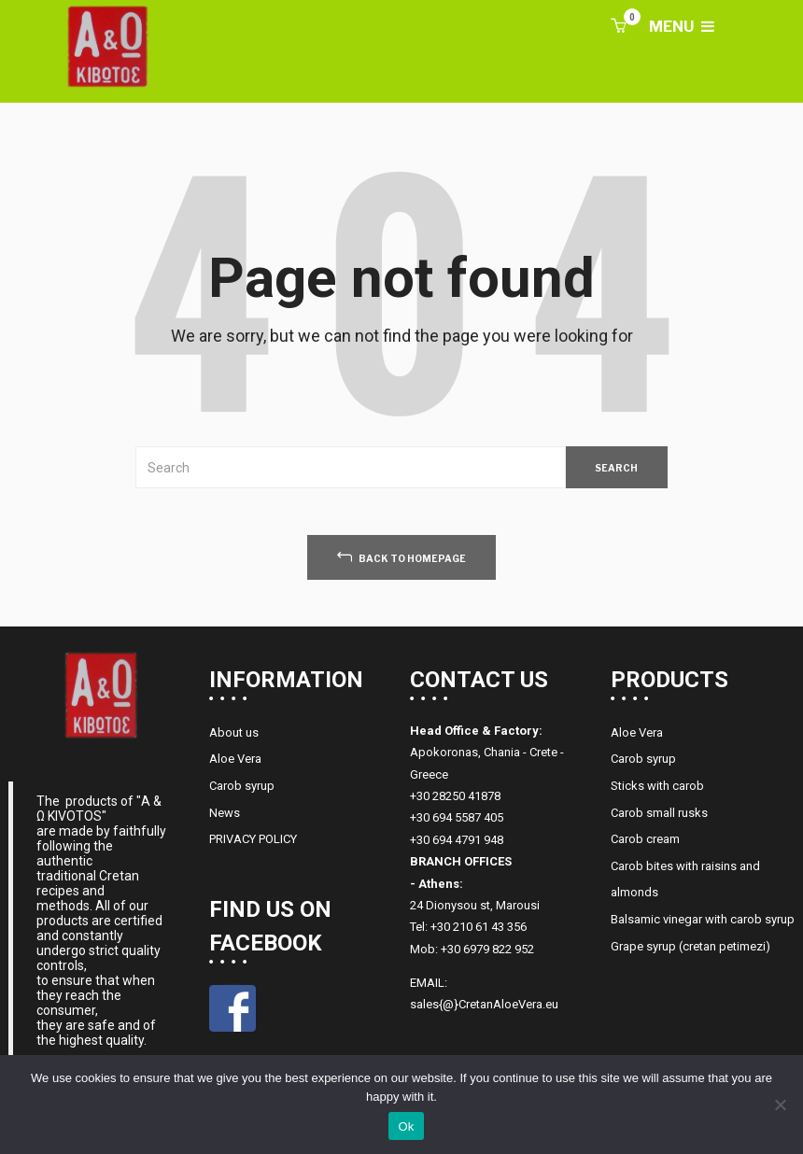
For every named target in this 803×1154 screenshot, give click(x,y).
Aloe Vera (235, 759)
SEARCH (616, 467)
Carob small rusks (659, 813)
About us (234, 732)
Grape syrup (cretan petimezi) (690, 946)
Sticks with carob (657, 786)
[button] (618, 27)
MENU (681, 26)
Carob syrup (242, 786)
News (224, 813)
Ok (406, 1126)
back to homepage (401, 556)
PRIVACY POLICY (253, 839)
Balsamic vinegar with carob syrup (703, 919)
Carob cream (645, 839)
